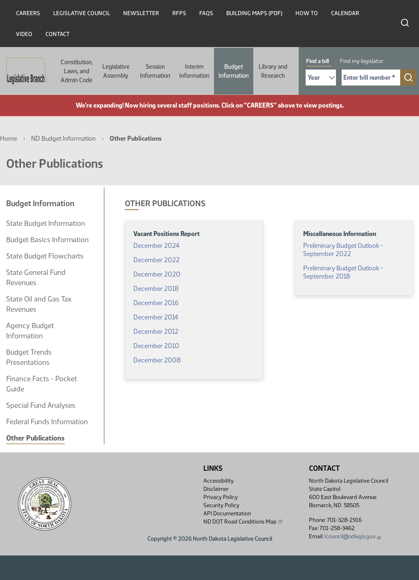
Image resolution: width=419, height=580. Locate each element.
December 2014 (155, 317)
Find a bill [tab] (317, 61)
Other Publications (35, 438)
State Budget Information (45, 223)
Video (24, 34)
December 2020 (156, 274)
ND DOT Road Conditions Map (243, 521)
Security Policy (221, 505)
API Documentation (227, 513)
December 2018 (155, 288)
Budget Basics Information (47, 239)
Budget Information (234, 71)
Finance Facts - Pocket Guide (41, 383)
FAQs (206, 13)
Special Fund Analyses (40, 405)
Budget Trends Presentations (29, 357)
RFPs (179, 13)
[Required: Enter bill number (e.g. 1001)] (371, 77)
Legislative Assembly (116, 71)
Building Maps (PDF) (254, 13)
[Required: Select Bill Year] (320, 77)
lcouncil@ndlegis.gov (352, 536)
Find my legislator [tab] (361, 61)
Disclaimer (216, 489)
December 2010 (156, 346)
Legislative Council (81, 13)
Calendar (345, 13)
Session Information (155, 71)
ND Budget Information (63, 138)
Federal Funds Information (47, 421)
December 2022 (156, 260)
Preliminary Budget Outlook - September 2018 (343, 272)
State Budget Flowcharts (44, 256)
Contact (57, 34)
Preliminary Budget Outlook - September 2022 (343, 250)
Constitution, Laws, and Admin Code (77, 71)
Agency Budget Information (30, 330)
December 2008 (156, 360)
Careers (28, 13)
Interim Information (194, 71)
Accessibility (218, 480)
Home (8, 138)
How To (306, 13)
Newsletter (141, 13)
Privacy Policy (220, 497)
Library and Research (273, 71)
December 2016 (155, 303)
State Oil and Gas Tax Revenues (38, 304)
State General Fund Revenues (35, 277)
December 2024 (156, 246)
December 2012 (155, 331)
